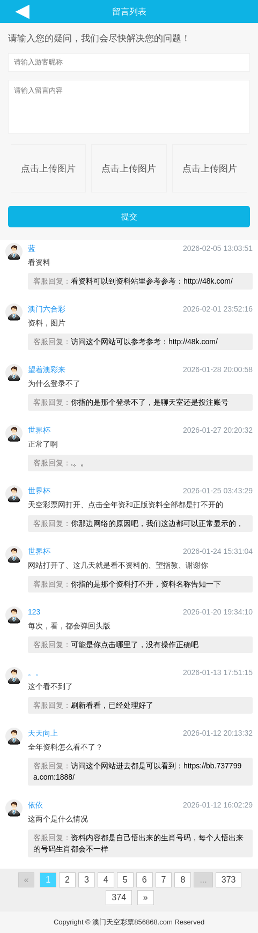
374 (119, 897)
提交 (129, 216)
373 (229, 879)
